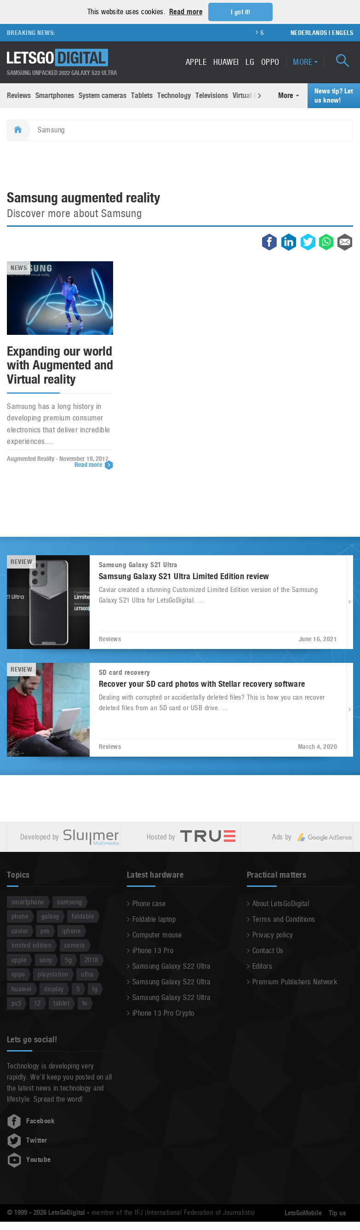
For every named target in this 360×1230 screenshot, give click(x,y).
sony (46, 959)
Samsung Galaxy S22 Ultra (171, 965)
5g (68, 959)
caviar (19, 930)
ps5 (16, 1003)
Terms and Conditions (283, 918)
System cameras (102, 95)
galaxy (50, 916)
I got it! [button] (241, 12)
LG (250, 61)
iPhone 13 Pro (152, 950)
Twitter (27, 1140)
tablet (61, 1003)
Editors (262, 965)
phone (20, 916)
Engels (342, 32)
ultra (87, 974)
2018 (91, 959)
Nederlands (309, 32)
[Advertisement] (180, 165)
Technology (174, 95)
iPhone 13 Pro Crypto (163, 1012)
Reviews (19, 95)
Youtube (29, 1159)
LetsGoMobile (303, 1212)
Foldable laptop (154, 918)
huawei (21, 988)
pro (44, 930)
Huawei (226, 61)
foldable (83, 916)
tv (84, 1003)
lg (94, 988)
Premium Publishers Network (294, 981)
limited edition (31, 945)
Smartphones (54, 95)
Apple (196, 61)
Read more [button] (185, 11)
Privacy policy (272, 934)
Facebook (31, 1120)
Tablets (142, 95)
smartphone (28, 901)
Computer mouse (157, 934)
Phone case (149, 903)
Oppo (270, 61)
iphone (71, 930)
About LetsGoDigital (280, 903)
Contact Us (268, 950)
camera (74, 945)
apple (19, 959)
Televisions (211, 95)
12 (37, 1003)
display (53, 988)
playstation (53, 974)
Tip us (337, 1212)
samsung (69, 901)
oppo (18, 974)
